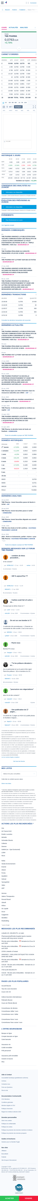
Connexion (33, 3)
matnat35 (9, 699)
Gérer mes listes (6, 783)
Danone (4, 846)
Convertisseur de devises (9, 1008)
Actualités (13, 27)
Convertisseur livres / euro (10, 1019)
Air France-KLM (6, 831)
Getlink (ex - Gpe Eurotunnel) (11, 849)
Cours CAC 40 (6, 992)
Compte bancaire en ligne (10, 1036)
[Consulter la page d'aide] (28, 3)
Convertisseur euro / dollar (10, 1014)
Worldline (4, 918)
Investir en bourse (7, 1059)
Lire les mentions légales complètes (11, 757)
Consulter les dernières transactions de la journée (16, 320)
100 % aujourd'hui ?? (20, 576)
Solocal (4, 879)
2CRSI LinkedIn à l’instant (10, 951)
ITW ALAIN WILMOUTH (9, 970)
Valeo (3, 885)
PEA (3, 1062)
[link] (15, 1078)
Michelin (4, 837)
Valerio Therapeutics (8, 896)
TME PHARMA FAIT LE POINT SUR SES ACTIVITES (19, 260)
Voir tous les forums (19, 761)
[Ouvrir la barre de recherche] (26, 3)
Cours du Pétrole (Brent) (9, 1003)
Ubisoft (4, 902)
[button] (2, 2)
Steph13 (9, 721)
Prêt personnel (6, 1050)
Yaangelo (9, 652)
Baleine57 (7, 725)
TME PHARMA (11, 36)
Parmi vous (16, 643)
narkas (28, 565)
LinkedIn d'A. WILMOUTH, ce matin (13, 933)
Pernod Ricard (6, 899)
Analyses (24, 27)
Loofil (8, 610)
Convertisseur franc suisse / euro (12, 1022)
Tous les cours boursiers (9, 989)
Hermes (4, 893)
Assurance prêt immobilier (10, 1056)
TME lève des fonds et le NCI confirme (14, 528)
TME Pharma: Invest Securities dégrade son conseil (19, 519)
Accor (3, 911)
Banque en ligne (7, 1033)
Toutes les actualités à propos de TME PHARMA (19, 435)
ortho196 (7, 613)
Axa (3, 828)
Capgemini (5, 914)
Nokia (3, 861)
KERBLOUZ (10, 565)
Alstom (4, 870)
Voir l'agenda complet (8, 225)
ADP (3, 888)
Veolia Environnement (8, 864)
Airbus (4, 905)
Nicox (3, 855)
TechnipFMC (6, 882)
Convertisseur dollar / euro (10, 1011)
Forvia (3, 873)
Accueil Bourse (6, 986)
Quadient (4, 876)
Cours (4, 27)
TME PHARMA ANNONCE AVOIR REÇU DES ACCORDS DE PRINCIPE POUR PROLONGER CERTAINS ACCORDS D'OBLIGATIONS (17, 270)
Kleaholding (5, 921)
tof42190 (7, 656)
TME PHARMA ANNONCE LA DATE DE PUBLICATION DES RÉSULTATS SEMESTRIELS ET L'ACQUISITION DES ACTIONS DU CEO (19, 418)
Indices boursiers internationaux (12, 997)
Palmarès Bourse (7, 1000)
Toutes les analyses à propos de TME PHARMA (19, 545)
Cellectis (4, 843)
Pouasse (9, 675)
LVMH (3, 852)
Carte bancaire (6, 1039)
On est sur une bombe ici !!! (21, 620)
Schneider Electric (7, 840)
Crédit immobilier (7, 1047)
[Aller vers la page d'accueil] (6, 2)
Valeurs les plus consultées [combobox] (11, 774)
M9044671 (8, 589)
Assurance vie (6, 1044)
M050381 (9, 632)
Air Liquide (5, 908)
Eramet (4, 867)
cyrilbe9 (7, 635)
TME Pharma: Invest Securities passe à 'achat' (17, 511)
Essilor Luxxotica (7, 834)
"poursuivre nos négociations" (22, 689)
